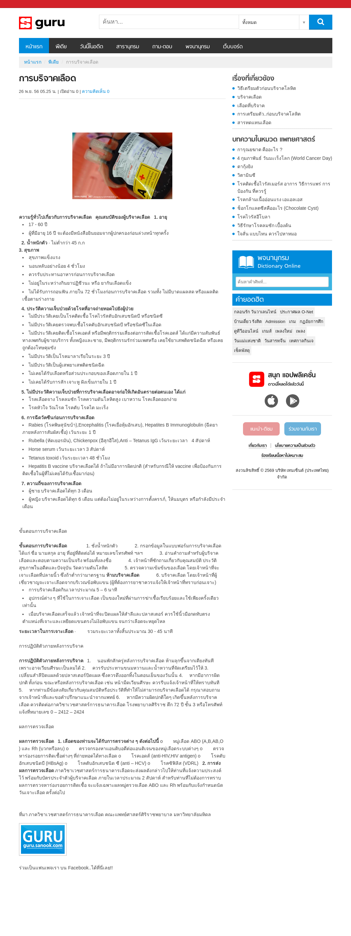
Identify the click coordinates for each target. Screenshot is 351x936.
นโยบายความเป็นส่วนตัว (295, 446)
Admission (275, 321)
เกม (292, 321)
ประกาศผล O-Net (296, 311)
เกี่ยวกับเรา (258, 446)
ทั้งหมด (249, 22)
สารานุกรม (127, 47)
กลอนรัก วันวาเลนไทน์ (255, 311)
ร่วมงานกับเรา (303, 429)
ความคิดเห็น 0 (95, 91)
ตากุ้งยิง (245, 166)
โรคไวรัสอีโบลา (253, 216)
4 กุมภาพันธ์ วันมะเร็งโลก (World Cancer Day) (284, 158)
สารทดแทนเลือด (254, 122)
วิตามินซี (246, 175)
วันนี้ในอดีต (91, 47)
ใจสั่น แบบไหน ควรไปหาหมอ (267, 233)
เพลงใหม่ (283, 331)
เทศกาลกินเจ (301, 340)
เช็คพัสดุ (242, 350)
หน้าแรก (34, 47)
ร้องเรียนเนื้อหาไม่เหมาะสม (282, 456)
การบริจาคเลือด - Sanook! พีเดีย (54, 23)
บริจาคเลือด (249, 97)
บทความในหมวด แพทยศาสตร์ (273, 140)
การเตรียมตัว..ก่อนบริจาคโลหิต (269, 114)
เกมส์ (267, 331)
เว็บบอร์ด (233, 47)
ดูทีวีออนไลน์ (246, 331)
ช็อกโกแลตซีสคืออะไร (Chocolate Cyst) (278, 208)
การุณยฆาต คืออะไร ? (260, 149)
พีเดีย (61, 47)
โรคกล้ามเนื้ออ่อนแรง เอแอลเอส (270, 199)
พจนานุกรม (198, 47)
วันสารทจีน (275, 340)
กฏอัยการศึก (311, 321)
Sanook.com (20, 4)
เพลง (300, 331)
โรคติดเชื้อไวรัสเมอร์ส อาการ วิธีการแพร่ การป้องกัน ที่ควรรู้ (284, 187)
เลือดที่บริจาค (251, 105)
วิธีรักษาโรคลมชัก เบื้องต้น (264, 225)
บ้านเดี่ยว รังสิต (248, 321)
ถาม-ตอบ (162, 47)
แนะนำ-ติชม (261, 429)
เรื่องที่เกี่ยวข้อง (253, 79)
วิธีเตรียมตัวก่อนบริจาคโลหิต (266, 88)
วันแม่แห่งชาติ (247, 340)
